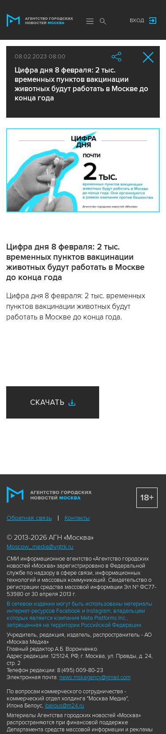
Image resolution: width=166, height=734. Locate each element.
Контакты (77, 518)
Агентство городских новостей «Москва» (40, 20)
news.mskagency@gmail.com (95, 677)
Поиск (103, 21)
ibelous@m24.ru (64, 705)
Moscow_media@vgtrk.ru (40, 546)
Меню (90, 21)
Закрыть (148, 57)
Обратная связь (29, 518)
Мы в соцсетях (114, 20)
